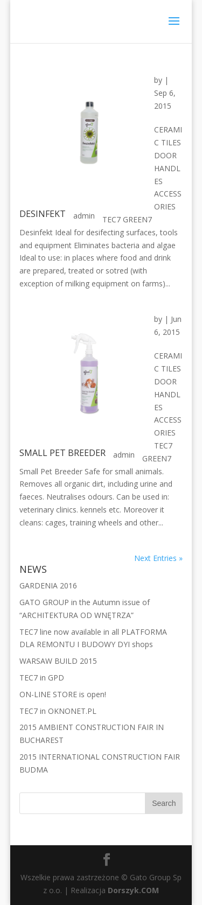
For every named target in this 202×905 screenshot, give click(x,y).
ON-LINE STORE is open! (62, 694)
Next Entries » (158, 558)
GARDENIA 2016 (48, 585)
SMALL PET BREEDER (62, 452)
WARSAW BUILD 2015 (58, 661)
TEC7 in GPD (41, 677)
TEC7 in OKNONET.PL (57, 711)
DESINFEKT (42, 213)
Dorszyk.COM (133, 890)
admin (84, 216)
